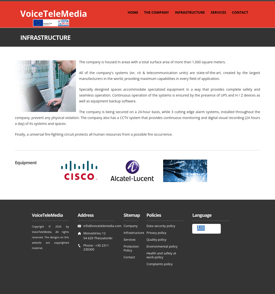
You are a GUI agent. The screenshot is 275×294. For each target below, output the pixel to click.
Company (131, 226)
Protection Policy (131, 248)
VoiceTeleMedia (53, 13)
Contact (129, 257)
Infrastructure (134, 232)
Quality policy (156, 239)
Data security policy (161, 226)
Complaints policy (160, 264)
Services (130, 239)
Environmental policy (162, 246)
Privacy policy (156, 232)
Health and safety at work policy (161, 255)
